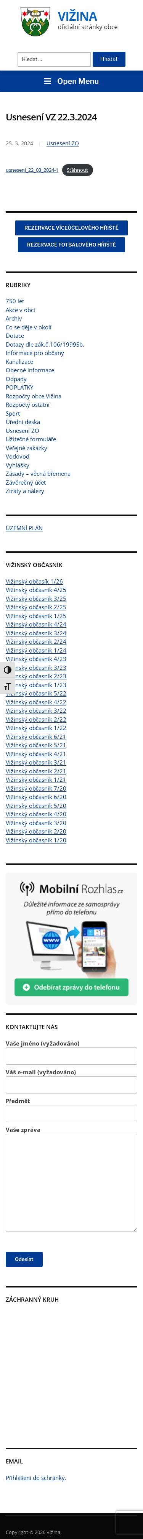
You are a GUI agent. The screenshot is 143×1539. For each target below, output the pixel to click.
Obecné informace (30, 370)
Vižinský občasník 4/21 (36, 754)
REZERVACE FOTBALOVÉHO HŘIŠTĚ (71, 245)
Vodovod (17, 456)
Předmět (71, 1110)
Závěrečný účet (26, 482)
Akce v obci (20, 310)
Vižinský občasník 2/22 (36, 719)
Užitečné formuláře (31, 439)
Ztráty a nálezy (25, 491)
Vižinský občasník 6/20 (36, 797)
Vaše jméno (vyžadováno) (71, 1052)
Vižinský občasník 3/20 (36, 823)
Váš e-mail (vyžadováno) (71, 1081)
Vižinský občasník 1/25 (36, 616)
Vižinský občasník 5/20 (36, 805)
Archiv (14, 318)
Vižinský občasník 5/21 (36, 745)
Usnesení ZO (22, 430)
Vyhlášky (17, 465)
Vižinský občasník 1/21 (36, 779)
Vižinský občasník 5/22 (36, 693)
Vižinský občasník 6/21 (36, 736)
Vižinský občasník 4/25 (36, 590)
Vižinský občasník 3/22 (36, 710)
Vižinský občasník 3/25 (36, 598)
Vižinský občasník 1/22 (36, 728)
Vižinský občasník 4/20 (36, 814)
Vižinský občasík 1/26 (34, 581)
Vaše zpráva (71, 1179)
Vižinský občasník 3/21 (36, 762)
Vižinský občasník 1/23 (36, 685)
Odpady (16, 379)
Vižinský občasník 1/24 (36, 650)
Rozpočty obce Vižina (33, 396)
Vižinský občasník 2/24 (36, 641)
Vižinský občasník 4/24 (36, 624)
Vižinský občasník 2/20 (36, 831)
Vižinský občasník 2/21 (36, 771)
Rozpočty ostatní (28, 404)
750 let (15, 301)
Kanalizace (19, 361)
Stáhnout (77, 169)
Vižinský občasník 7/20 (36, 788)
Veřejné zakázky (26, 448)
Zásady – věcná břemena (38, 473)
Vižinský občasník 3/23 (36, 667)
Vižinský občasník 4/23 (36, 659)
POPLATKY (19, 387)
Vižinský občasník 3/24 (36, 633)
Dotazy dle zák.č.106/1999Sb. (45, 344)
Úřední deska (23, 422)
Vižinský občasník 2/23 (36, 676)
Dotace (15, 335)
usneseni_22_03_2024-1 (32, 169)
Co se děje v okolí (28, 327)
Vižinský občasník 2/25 (36, 607)
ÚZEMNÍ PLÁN (24, 528)
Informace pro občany (35, 353)
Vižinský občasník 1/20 (36, 840)
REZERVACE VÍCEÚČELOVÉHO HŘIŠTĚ (71, 228)
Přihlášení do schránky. (36, 1477)
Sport (13, 413)
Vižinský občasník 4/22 (36, 702)
